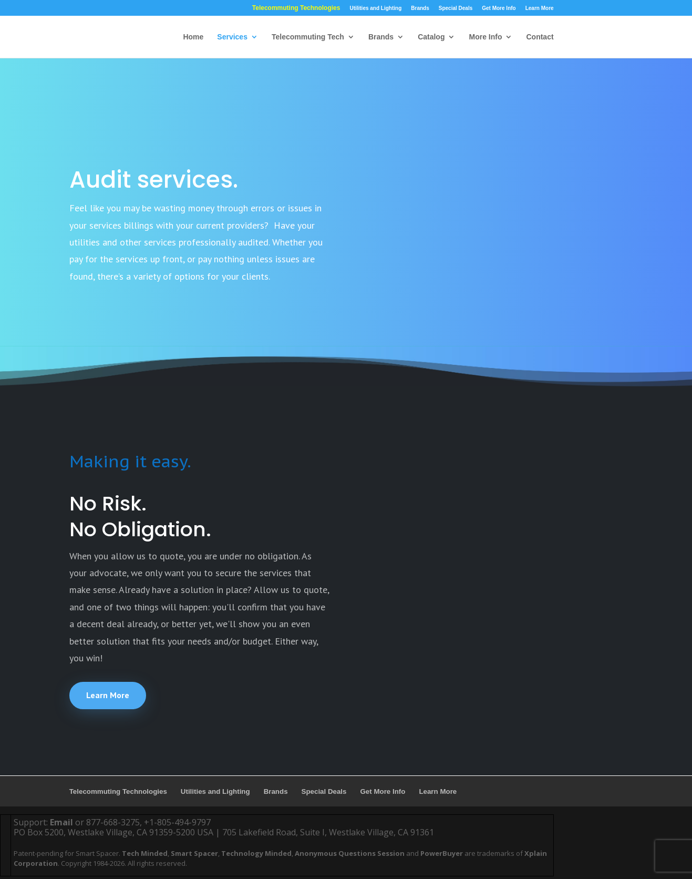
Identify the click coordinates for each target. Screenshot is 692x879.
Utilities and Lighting (375, 8)
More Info (485, 37)
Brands (420, 8)
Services (232, 37)
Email (61, 822)
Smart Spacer (194, 853)
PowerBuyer (441, 853)
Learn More (539, 8)
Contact (539, 37)
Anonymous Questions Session (350, 853)
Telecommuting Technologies (296, 8)
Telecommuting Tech (308, 37)
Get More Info (498, 8)
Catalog (431, 37)
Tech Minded (145, 853)
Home (193, 37)
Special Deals (455, 8)
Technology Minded (256, 853)
